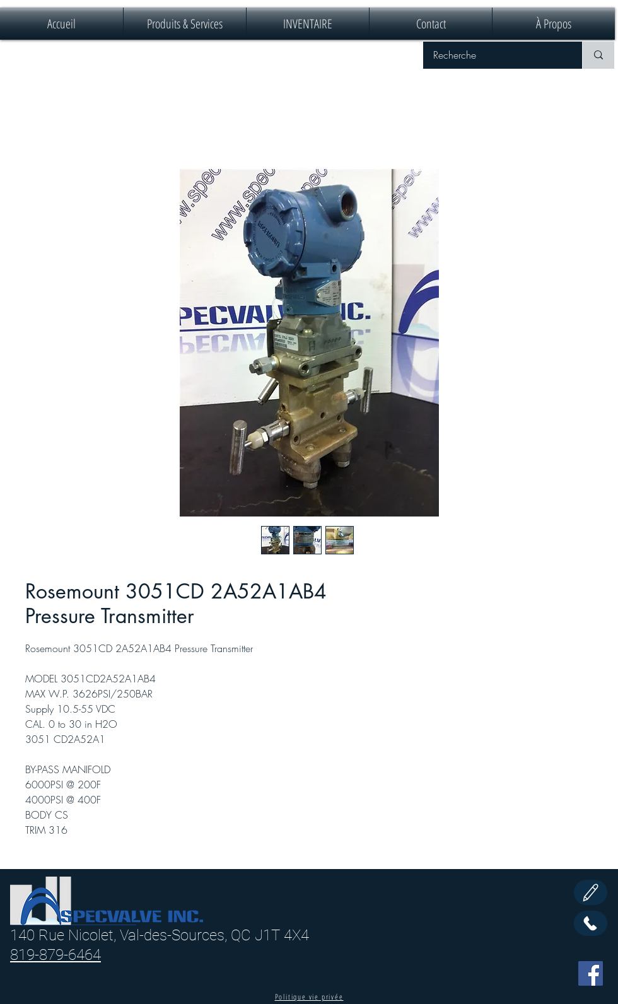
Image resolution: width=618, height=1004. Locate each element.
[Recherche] (494, 55)
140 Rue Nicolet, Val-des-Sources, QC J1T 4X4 (159, 935)
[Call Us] (590, 923)
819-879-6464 (55, 955)
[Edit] (590, 892)
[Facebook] (590, 973)
